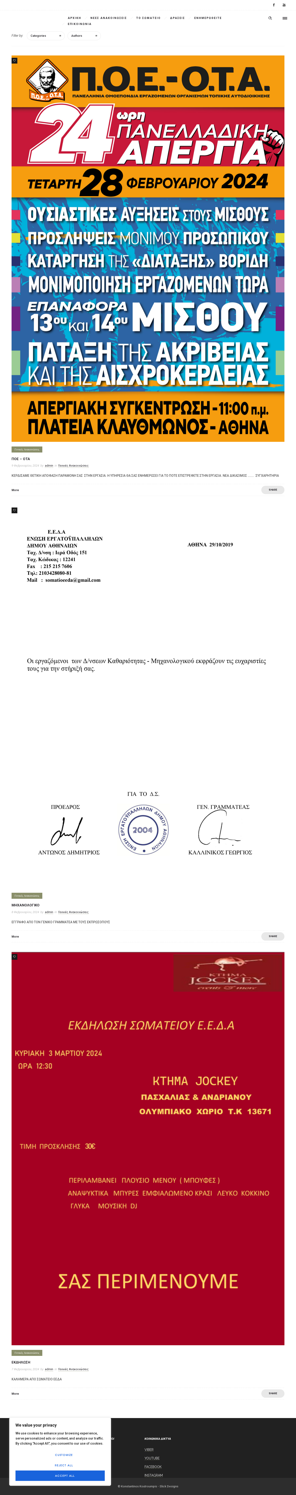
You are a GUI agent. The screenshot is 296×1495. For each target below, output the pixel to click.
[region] (60, 1452)
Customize (64, 1455)
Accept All (65, 1475)
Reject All (64, 1465)
